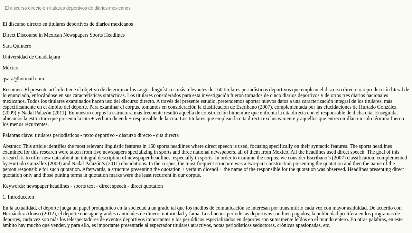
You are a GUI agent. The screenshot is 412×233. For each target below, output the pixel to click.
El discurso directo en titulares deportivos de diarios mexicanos (68, 8)
